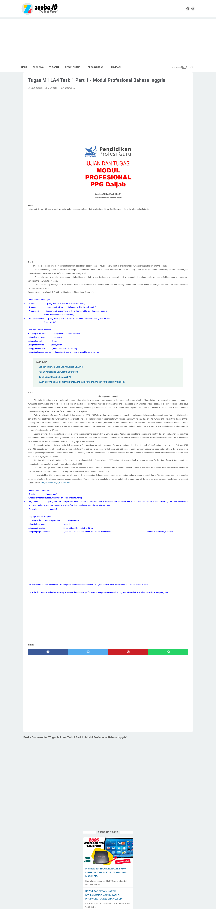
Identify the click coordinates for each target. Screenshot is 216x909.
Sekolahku (180, 271)
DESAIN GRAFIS (74, 66)
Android (152, 231)
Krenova (153, 254)
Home (26, 66)
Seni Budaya (155, 277)
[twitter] (67, 724)
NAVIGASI (118, 66)
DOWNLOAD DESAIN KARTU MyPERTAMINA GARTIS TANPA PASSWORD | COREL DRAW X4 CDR (169, 137)
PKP (151, 265)
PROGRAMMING (98, 66)
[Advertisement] (108, 39)
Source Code (180, 282)
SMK (174, 277)
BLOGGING (40, 66)
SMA (166, 277)
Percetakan (185, 259)
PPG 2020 (174, 265)
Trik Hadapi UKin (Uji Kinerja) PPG (55, 400)
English (163, 248)
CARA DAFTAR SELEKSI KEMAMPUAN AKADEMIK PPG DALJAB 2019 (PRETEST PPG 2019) (82, 405)
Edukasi (152, 248)
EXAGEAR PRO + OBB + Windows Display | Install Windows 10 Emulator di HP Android (170, 201)
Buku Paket (180, 237)
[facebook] (182, 8)
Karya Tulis (175, 248)
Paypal (160, 259)
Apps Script (154, 237)
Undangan (174, 294)
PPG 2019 (161, 265)
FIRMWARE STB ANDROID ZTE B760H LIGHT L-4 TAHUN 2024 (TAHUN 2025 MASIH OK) (166, 115)
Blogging (167, 237)
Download (177, 242)
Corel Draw (154, 242)
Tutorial (152, 294)
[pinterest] (93, 724)
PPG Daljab (154, 271)
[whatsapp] (119, 724)
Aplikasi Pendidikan (169, 231)
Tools (165, 288)
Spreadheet (154, 288)
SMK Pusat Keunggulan (160, 282)
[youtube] (189, 8)
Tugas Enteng (178, 288)
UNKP (185, 294)
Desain (166, 242)
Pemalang (171, 259)
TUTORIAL (56, 66)
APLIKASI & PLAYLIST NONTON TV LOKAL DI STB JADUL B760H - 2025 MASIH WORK (169, 160)
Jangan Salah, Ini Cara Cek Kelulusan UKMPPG (61, 390)
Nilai (151, 259)
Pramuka (167, 271)
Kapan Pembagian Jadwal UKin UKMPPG (58, 395)
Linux (171, 254)
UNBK (162, 294)
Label (163, 254)
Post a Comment (67, 100)
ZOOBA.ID (107, 904)
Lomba (181, 254)
